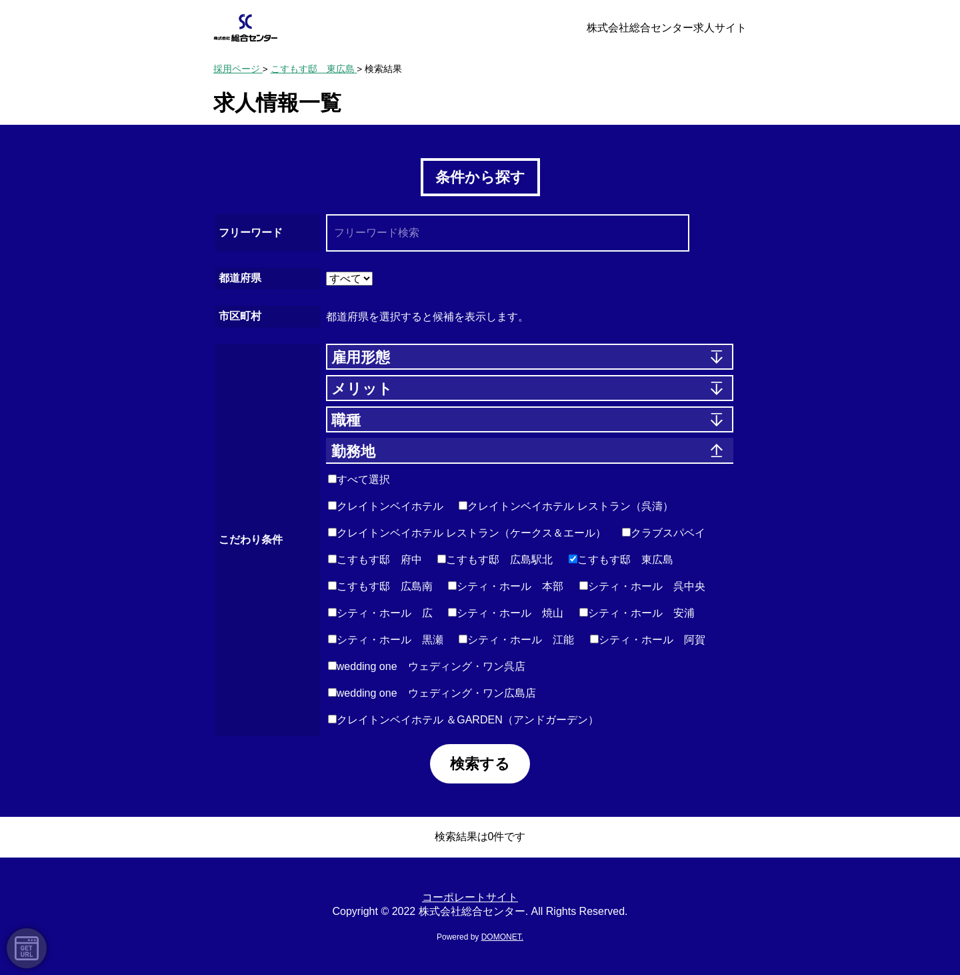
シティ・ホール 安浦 (637, 613)
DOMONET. (502, 937)
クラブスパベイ (663, 533)
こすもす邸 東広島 (621, 559)
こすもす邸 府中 (375, 559)
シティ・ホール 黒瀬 (385, 639)
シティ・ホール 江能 (516, 639)
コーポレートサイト (470, 897)
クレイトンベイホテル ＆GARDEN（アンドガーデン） (463, 719)
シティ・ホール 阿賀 (647, 639)
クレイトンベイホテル (385, 506)
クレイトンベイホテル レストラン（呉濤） (566, 506)
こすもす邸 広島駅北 (495, 559)
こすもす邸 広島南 (380, 586)
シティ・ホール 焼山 (505, 613)
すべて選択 (359, 479)
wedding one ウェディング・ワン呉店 (426, 666)
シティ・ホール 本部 (505, 586)
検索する (480, 763)
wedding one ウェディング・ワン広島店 (432, 693)
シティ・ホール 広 (380, 613)
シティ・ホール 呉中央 (642, 586)
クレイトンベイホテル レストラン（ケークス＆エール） (467, 533)
